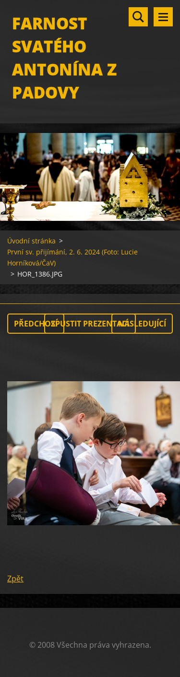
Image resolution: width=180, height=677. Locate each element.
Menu (163, 16)
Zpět (15, 578)
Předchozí (36, 323)
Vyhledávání (138, 16)
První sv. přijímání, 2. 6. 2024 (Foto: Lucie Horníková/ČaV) (72, 257)
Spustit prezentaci (90, 323)
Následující (142, 323)
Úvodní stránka (31, 240)
